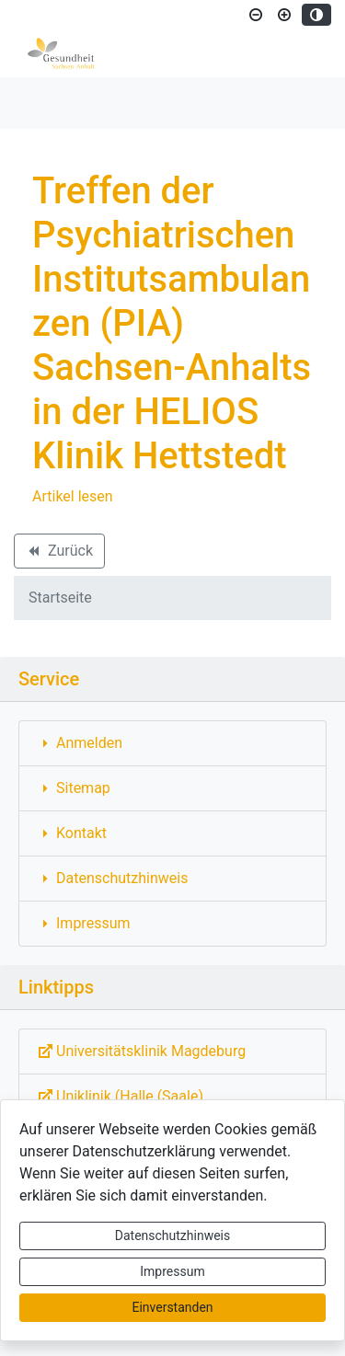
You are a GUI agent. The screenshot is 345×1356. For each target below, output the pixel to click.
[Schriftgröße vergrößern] (284, 15)
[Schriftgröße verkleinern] (255, 15)
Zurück (59, 554)
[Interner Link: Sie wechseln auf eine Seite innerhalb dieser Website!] (172, 743)
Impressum (172, 1271)
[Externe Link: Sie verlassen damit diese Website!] (172, 1051)
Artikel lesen (72, 496)
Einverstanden (172, 1307)
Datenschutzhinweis (172, 1235)
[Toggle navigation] (40, 103)
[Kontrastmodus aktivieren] (316, 15)
